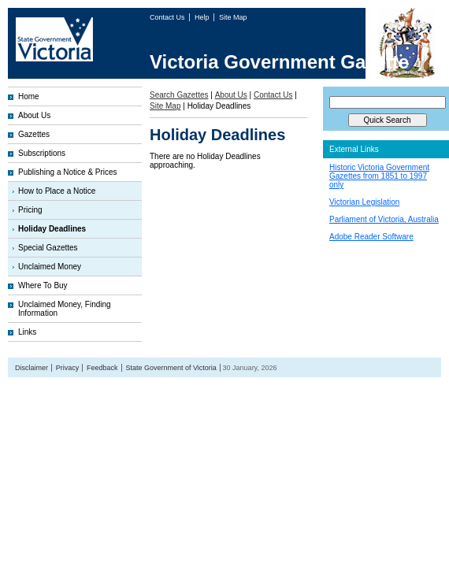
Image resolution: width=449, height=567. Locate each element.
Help (203, 17)
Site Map (233, 17)
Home (28, 96)
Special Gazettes (48, 247)
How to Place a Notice (56, 191)
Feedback (102, 368)
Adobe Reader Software (371, 236)
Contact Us (168, 17)
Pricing (30, 210)
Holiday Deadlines (52, 228)
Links (27, 332)
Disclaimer (31, 368)
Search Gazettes (179, 95)
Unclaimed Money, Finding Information (64, 308)
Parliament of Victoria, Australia (384, 219)
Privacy (68, 368)
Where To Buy (43, 285)
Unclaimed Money (49, 266)
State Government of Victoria (170, 368)
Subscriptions (41, 153)
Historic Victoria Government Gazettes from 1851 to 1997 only (379, 176)
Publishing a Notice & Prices (67, 172)
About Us (34, 115)
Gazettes (34, 134)
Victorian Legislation (364, 202)
